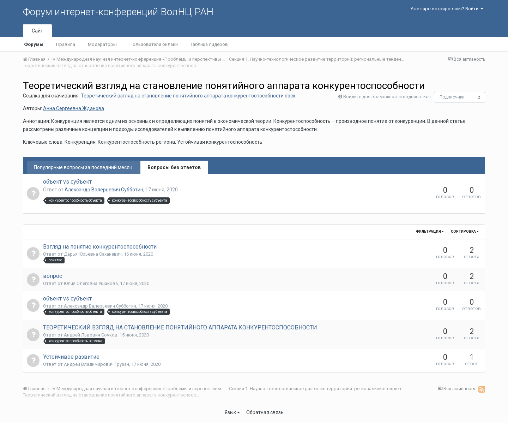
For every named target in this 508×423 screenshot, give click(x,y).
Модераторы (102, 44)
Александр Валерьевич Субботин (104, 189)
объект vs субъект (67, 181)
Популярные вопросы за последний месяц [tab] (83, 167)
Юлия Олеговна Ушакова (91, 283)
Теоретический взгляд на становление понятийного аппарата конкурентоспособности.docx (188, 96)
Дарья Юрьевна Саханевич (93, 254)
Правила (65, 44)
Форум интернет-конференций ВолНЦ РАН (118, 12)
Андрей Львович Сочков (90, 335)
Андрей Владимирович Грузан (96, 364)
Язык (232, 412)
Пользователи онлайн (153, 44)
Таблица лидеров (209, 44)
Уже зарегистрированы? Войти (446, 8)
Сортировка (465, 231)
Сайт (37, 31)
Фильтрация (430, 231)
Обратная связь (265, 412)
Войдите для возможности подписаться (387, 96)
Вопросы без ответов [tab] (174, 167)
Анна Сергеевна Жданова (73, 108)
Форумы (33, 44)
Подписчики (452, 97)
